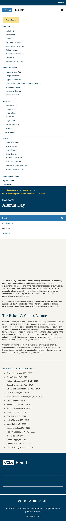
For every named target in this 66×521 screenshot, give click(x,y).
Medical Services (11, 50)
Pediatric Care (10, 113)
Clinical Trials (10, 58)
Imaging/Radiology (12, 124)
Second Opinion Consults (14, 46)
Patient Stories (10, 150)
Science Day (6, 233)
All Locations (10, 132)
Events (42, 194)
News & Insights (11, 146)
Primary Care (10, 109)
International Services (13, 91)
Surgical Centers (11, 121)
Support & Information (13, 80)
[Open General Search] (60, 2)
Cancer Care (10, 117)
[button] (33, 176)
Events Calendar (11, 154)
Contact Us (7, 185)
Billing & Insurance (12, 76)
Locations (6, 101)
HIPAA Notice (11, 508)
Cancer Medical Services (14, 54)
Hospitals (8, 128)
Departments (12, 190)
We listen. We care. (34, 512)
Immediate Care (11, 105)
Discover (6, 138)
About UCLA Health (12, 142)
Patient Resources (10, 68)
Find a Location (10, 35)
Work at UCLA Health (13, 162)
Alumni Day (6, 228)
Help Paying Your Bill (12, 87)
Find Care (6, 27)
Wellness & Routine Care (14, 61)
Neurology (27, 190)
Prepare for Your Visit (13, 72)
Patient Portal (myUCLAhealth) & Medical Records (23, 83)
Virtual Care (9, 39)
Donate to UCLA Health (13, 158)
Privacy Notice (23, 508)
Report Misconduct (53, 508)
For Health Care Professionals (16, 165)
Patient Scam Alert (12, 95)
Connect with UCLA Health (14, 169)
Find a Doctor (10, 31)
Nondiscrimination (37, 508)
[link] (20, 501)
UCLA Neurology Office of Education (18, 194)
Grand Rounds (7, 223)
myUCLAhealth (8, 181)
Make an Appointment (13, 42)
